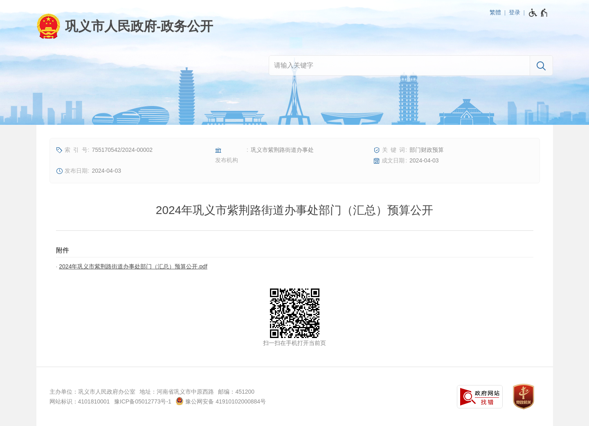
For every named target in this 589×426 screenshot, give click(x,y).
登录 (514, 12)
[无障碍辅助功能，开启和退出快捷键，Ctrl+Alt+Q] (538, 13)
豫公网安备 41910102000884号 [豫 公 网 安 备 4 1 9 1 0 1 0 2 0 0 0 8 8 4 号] (220, 401)
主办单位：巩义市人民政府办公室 (92, 391)
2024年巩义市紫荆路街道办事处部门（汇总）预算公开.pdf (133, 266)
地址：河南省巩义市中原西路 (176, 391)
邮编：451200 (236, 391)
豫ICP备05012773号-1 (142, 401)
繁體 (495, 12)
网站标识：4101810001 (79, 401)
